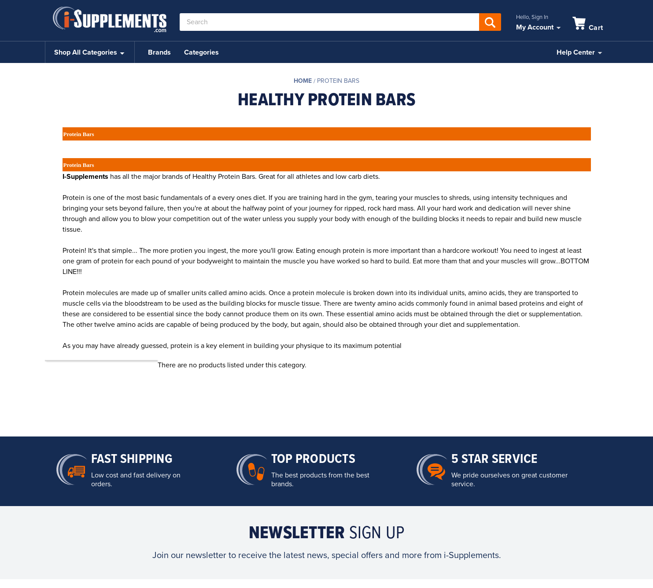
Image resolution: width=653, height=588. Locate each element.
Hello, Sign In (532, 17)
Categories (201, 52)
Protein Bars (338, 81)
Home (303, 81)
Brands (159, 52)
